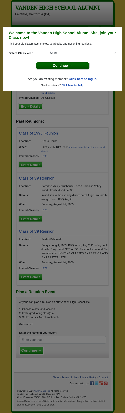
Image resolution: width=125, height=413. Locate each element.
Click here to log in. (83, 79)
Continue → (62, 66)
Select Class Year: (21, 53)
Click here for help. (72, 85)
